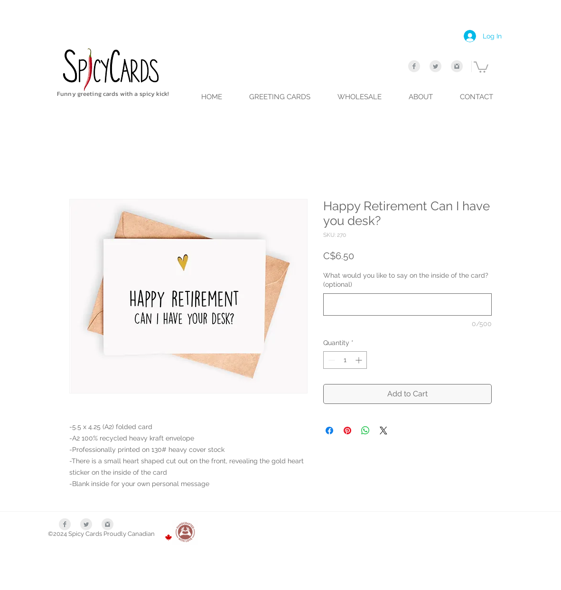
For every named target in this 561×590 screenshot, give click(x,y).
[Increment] (359, 360)
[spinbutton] (345, 360)
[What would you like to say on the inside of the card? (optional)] (407, 304)
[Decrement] (331, 360)
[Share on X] (383, 430)
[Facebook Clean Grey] (414, 66)
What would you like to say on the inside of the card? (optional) (405, 280)
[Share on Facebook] (329, 430)
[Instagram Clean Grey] (457, 66)
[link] (481, 66)
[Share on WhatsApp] (365, 430)
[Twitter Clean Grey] (435, 66)
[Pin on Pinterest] (347, 430)
